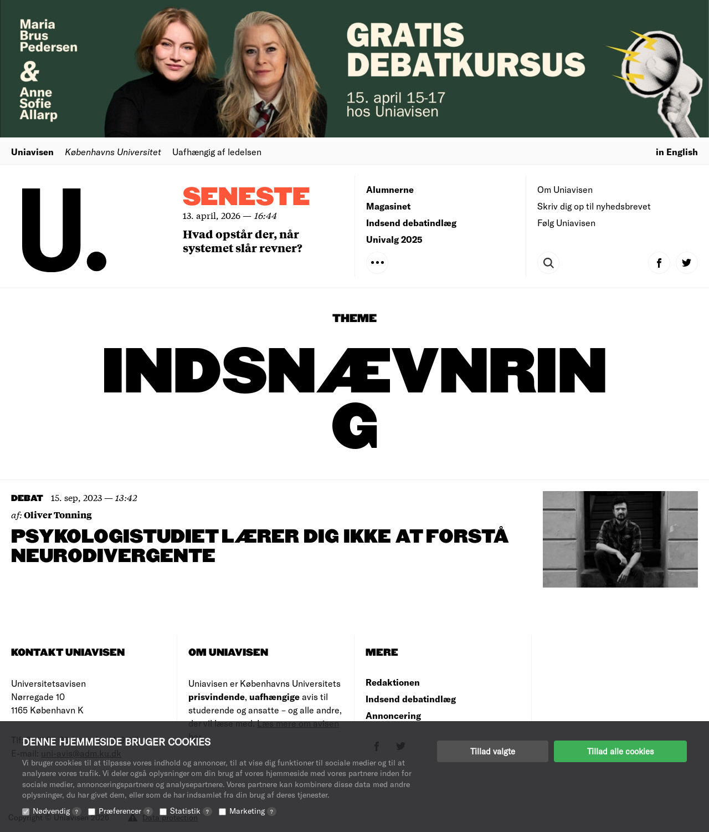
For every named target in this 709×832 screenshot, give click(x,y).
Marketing (252, 810)
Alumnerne (390, 189)
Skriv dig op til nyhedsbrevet (594, 206)
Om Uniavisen (565, 189)
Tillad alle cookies (620, 751)
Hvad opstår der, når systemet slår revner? (242, 241)
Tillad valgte (492, 751)
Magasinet (388, 206)
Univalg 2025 (394, 239)
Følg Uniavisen (566, 222)
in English (677, 151)
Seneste (246, 197)
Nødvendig (57, 810)
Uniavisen (32, 151)
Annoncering (393, 715)
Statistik (191, 810)
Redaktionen (393, 682)
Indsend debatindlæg (411, 222)
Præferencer (126, 810)
